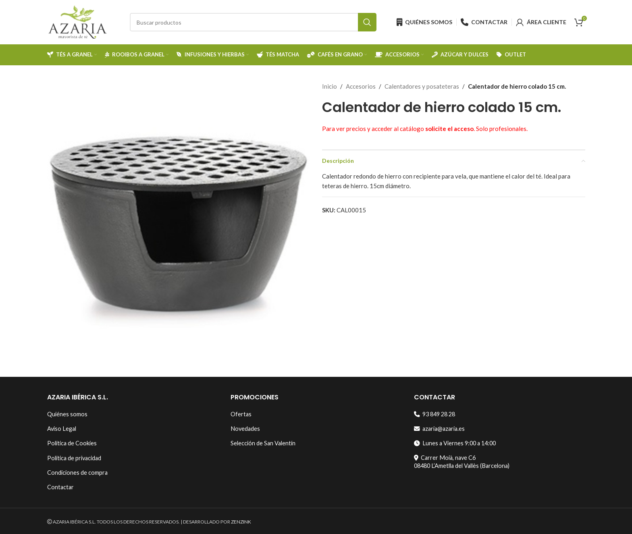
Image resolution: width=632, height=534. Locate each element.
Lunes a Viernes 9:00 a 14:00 (455, 443)
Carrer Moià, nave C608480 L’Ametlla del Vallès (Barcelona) (461, 461)
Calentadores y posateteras (422, 86)
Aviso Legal (61, 428)
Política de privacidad (74, 458)
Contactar (60, 487)
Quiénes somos (67, 414)
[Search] (253, 22)
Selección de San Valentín (263, 443)
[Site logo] (77, 21)
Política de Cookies (72, 443)
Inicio (329, 86)
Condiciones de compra (77, 472)
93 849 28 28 (434, 414)
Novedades (245, 428)
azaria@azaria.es (439, 428)
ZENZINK (241, 522)
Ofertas (241, 414)
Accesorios (361, 86)
